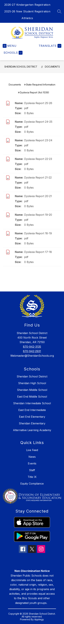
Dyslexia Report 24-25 (38, 121)
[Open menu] (9, 46)
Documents (52, 66)
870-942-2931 (32, 351)
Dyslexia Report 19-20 (38, 214)
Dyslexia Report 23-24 (38, 140)
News (32, 456)
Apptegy (39, 619)
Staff (32, 470)
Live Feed (32, 450)
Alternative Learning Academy (32, 430)
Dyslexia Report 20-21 (38, 196)
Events (32, 463)
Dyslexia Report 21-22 (38, 177)
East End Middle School (32, 396)
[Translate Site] (49, 46)
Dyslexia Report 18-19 (38, 233)
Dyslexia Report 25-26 (38, 103)
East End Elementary (32, 416)
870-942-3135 (32, 346)
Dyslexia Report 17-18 (38, 252)
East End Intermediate (32, 410)
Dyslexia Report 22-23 (38, 159)
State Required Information (40, 84)
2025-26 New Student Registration (27, 11)
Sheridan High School (32, 383)
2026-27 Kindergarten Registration (27, 4)
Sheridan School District (20, 66)
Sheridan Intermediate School (32, 403)
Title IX (32, 477)
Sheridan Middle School (32, 390)
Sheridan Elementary (32, 423)
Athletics (27, 18)
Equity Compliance (32, 483)
